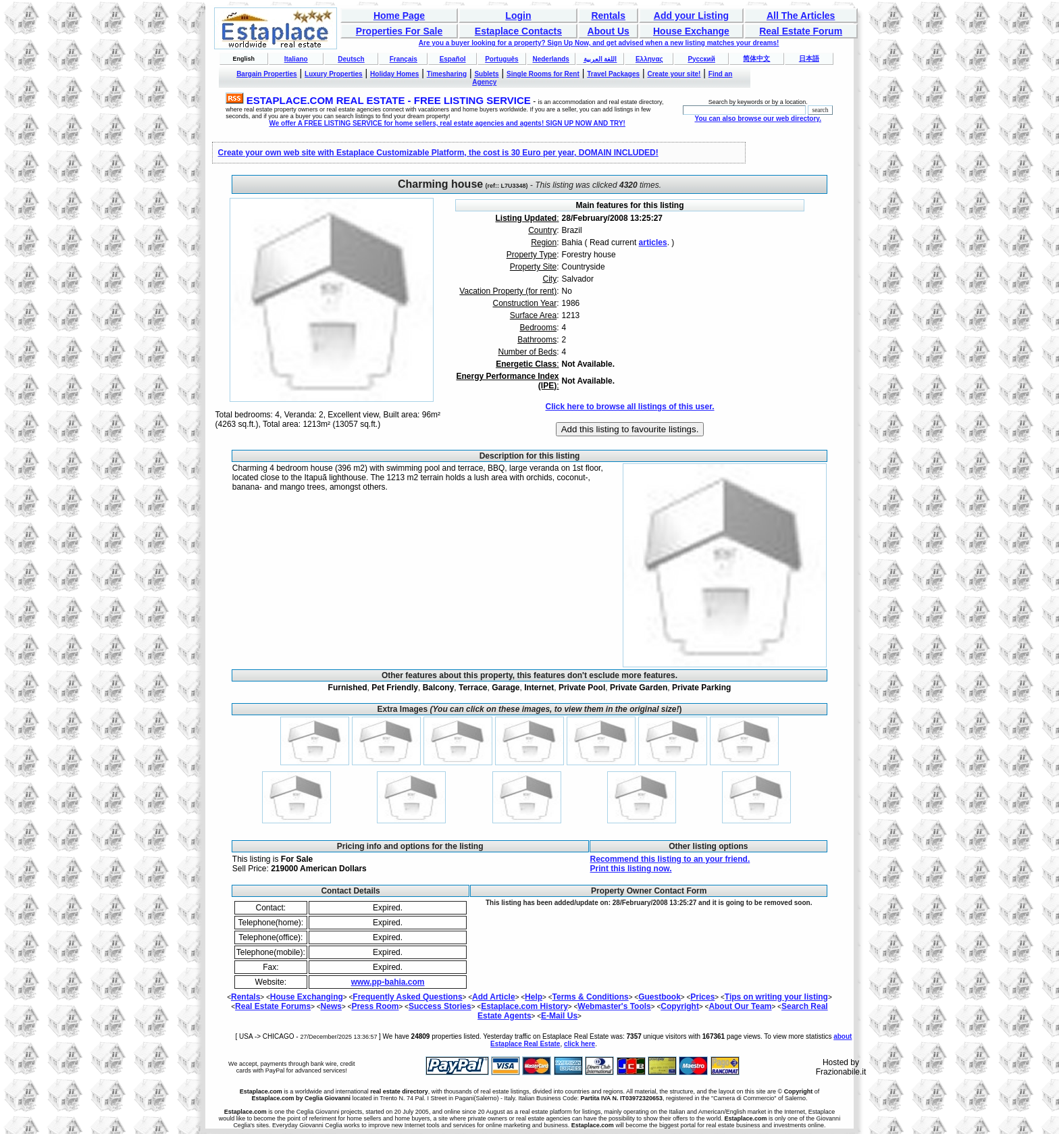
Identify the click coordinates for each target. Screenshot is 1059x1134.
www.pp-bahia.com (388, 982)
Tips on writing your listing (776, 997)
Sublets (486, 74)
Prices (702, 997)
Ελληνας (649, 59)
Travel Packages (613, 74)
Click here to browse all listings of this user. (629, 406)
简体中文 (756, 58)
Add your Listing (691, 15)
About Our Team (739, 1006)
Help (533, 997)
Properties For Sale (399, 31)
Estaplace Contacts (518, 31)
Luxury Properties (334, 74)
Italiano (296, 59)
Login (518, 15)
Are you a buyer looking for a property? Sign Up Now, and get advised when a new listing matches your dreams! (599, 43)
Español (453, 59)
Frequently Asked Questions (407, 997)
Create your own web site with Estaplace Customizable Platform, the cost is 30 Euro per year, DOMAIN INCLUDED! (438, 152)
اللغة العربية (600, 59)
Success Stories (440, 1006)
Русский (701, 59)
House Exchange (691, 31)
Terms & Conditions (590, 997)
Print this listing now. (631, 868)
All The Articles (801, 15)
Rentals (608, 15)
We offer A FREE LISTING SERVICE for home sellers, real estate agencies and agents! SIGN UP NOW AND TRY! (447, 123)
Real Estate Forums (273, 1006)
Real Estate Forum (800, 31)
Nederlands (550, 59)
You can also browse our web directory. (757, 118)
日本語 (809, 58)
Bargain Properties (266, 74)
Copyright (680, 1006)
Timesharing (447, 74)
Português (501, 59)
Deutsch (351, 59)
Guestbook (659, 997)
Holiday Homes (394, 74)
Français (403, 59)
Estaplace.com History (524, 1006)
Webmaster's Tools (613, 1006)
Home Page (399, 15)
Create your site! (673, 74)
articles (653, 242)
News (331, 1006)
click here (579, 1044)
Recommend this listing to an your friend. (670, 859)
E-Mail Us (559, 1016)
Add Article (493, 997)
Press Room (374, 1006)
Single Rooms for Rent (543, 74)
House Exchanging (306, 997)
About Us (608, 31)
